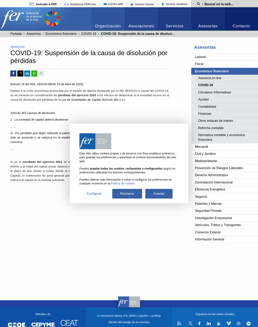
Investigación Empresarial (213, 218)
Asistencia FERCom (80, 4)
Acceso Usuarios (174, 4)
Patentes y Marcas (208, 203)
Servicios (174, 26)
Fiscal (199, 64)
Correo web (113, 4)
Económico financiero (61, 33)
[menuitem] (108, 18)
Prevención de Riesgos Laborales (219, 168)
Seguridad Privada (208, 210)
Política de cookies (123, 183)
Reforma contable (211, 128)
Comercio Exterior (208, 232)
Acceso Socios (142, 4)
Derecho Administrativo (211, 175)
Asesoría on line (209, 78)
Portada (16, 33)
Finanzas (204, 113)
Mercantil (201, 146)
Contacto (241, 26)
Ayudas (203, 99)
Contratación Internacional (214, 182)
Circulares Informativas (214, 92)
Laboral (200, 57)
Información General (209, 239)
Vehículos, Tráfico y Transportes (218, 225)
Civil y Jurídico (205, 153)
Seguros (201, 196)
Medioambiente (206, 161)
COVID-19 (88, 33)
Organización (108, 26)
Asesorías (208, 26)
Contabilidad (207, 106)
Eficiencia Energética (210, 189)
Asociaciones (141, 26)
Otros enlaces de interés (215, 120)
